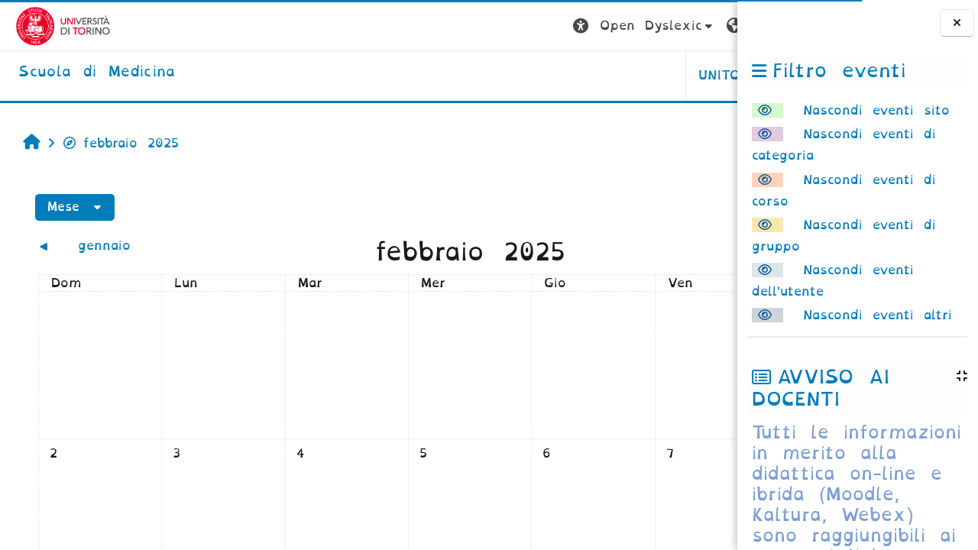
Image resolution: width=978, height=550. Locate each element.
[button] (472, 26)
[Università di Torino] (48, 25)
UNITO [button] (547, 75)
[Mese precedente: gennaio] (115, 246)
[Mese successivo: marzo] (637, 246)
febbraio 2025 (112, 143)
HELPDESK (640, 75)
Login (706, 25)
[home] (81, 72)
